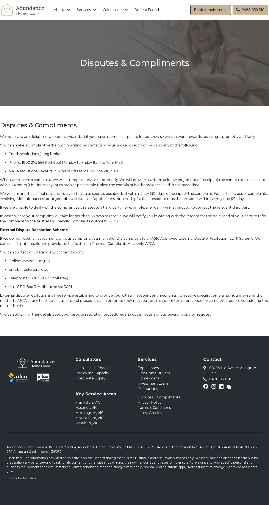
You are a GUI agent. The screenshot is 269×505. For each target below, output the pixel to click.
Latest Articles (150, 413)
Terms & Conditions (154, 408)
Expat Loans (148, 368)
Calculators (112, 10)
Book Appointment (210, 10)
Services (84, 10)
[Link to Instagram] (214, 386)
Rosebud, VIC (87, 423)
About (59, 10)
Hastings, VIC (86, 408)
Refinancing (148, 389)
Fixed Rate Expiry (90, 378)
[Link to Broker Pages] (229, 386)
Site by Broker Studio (23, 478)
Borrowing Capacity (92, 373)
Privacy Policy (149, 402)
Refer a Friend (146, 10)
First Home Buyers (154, 373)
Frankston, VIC (87, 402)
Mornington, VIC (89, 413)
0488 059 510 (250, 10)
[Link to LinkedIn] (222, 386)
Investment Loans (153, 383)
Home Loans (148, 378)
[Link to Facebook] (206, 386)
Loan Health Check (91, 368)
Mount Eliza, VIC (89, 418)
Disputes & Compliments (159, 397)
